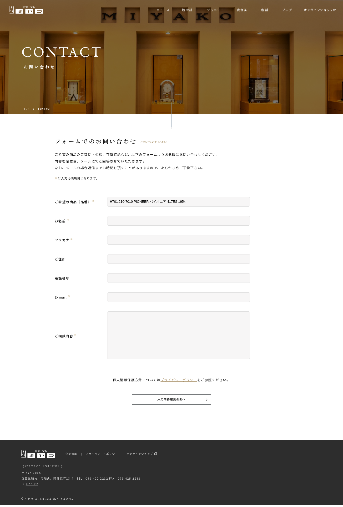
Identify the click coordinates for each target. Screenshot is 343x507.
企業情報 (71, 455)
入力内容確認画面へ (171, 400)
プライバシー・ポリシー (102, 455)
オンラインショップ (139, 455)
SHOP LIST (32, 485)
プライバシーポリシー (179, 379)
